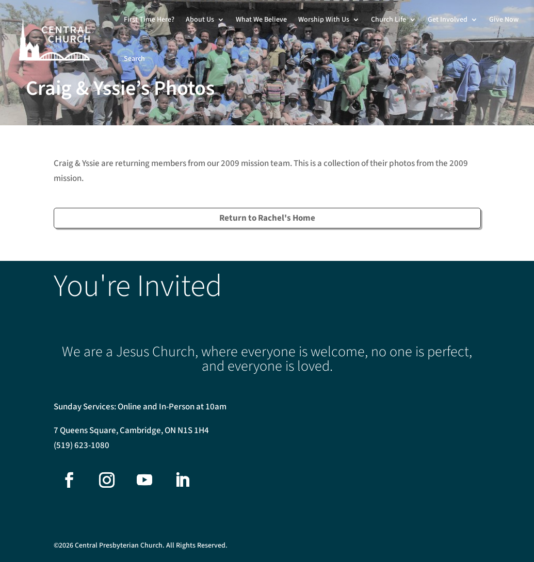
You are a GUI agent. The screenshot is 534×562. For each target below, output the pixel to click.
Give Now (504, 19)
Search (134, 59)
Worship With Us (323, 19)
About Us (200, 19)
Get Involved (447, 19)
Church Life (388, 19)
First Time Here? (149, 19)
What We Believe (261, 19)
